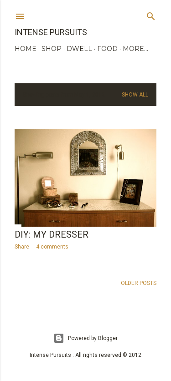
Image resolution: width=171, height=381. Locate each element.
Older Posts (138, 283)
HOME (25, 49)
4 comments (52, 247)
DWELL (79, 49)
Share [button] (22, 247)
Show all (135, 94)
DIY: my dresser (51, 234)
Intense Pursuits (51, 32)
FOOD (107, 49)
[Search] (150, 14)
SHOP (51, 49)
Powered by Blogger (85, 338)
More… (135, 49)
